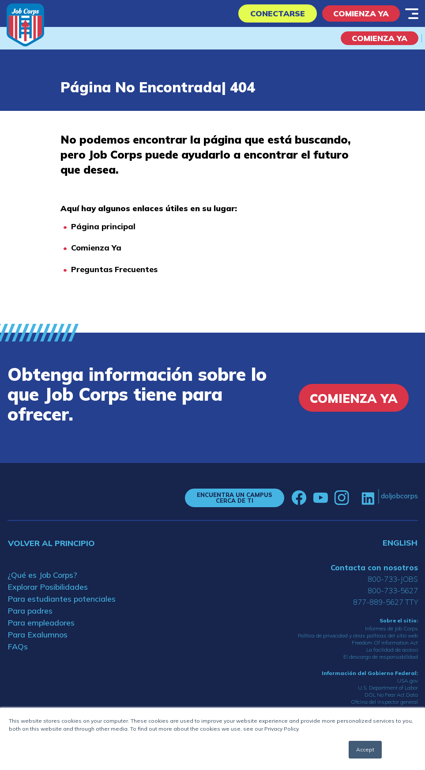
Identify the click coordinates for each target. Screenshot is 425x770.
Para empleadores (41, 623)
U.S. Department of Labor (388, 687)
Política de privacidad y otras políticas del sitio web (358, 635)
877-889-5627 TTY (385, 602)
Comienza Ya (361, 13)
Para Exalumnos (38, 635)
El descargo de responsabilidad (380, 656)
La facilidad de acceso (392, 649)
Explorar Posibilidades (48, 587)
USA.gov (407, 680)
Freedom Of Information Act (385, 642)
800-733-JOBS (393, 579)
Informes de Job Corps (391, 628)
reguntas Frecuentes (117, 269)
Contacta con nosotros (374, 567)
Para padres (30, 611)
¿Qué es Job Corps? (42, 575)
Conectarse (277, 13)
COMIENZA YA (379, 38)
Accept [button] (365, 749)
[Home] (25, 25)
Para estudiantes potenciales (62, 599)
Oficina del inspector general (384, 701)
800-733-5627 (393, 590)
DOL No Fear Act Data (391, 694)
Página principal (103, 226)
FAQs (18, 646)
